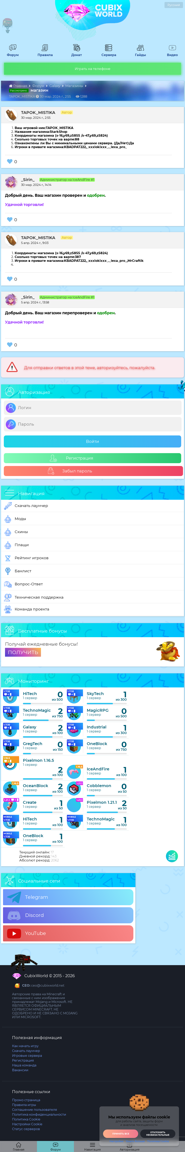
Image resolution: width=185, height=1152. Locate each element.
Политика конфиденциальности (39, 1114)
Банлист (17, 571)
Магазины (74, 86)
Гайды (139, 53)
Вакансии (20, 1070)
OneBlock (97, 743)
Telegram (27, 897)
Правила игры (24, 1105)
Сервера (108, 53)
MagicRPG (97, 710)
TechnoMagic (37, 710)
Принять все (120, 1133)
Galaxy (55, 86)
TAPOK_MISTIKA (38, 112)
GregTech (32, 743)
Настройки (116, 1141)
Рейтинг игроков (26, 558)
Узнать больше (135, 1141)
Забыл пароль (70, 471)
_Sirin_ (28, 179)
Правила (44, 53)
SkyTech (95, 693)
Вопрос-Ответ (23, 584)
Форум (11, 53)
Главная (18, 86)
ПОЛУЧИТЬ (23, 652)
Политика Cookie (26, 1119)
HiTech (30, 693)
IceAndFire (98, 769)
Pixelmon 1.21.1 (102, 802)
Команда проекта (26, 609)
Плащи (16, 545)
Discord (25, 915)
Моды (15, 519)
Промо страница (26, 1100)
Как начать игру (25, 1046)
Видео (171, 53)
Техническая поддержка (33, 597)
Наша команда (24, 1065)
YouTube (26, 934)
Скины (16, 532)
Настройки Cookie (27, 1124)
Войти (92, 441)
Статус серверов (26, 1129)
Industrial (96, 727)
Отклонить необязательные (157, 1133)
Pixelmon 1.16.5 (38, 760)
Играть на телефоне (92, 69)
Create (29, 802)
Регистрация (71, 458)
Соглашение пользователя (34, 1110)
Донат (75, 53)
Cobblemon (99, 785)
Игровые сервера (27, 1056)
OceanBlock (35, 785)
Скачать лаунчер (26, 506)
